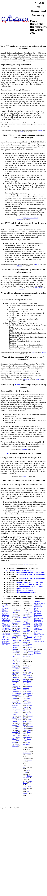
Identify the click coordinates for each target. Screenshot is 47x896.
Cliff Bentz (15, 701)
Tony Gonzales (16, 731)
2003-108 (38, 379)
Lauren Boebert (16, 622)
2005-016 (21, 289)
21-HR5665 (26, 564)
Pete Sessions (16, 724)
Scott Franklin (16, 629)
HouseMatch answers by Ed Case (30, 572)
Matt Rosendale (15, 680)
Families (37, 616)
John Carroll (5, 616)
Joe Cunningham (26, 736)
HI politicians (37, 653)
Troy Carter (26, 766)
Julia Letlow (26, 771)
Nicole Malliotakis (27, 720)
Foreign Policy (38, 618)
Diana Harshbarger (16, 710)
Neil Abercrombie (6, 624)
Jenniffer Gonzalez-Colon (16, 705)
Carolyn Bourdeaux (27, 616)
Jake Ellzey (26, 792)
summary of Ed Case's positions (32, 574)
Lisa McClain (15, 676)
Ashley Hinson (26, 699)
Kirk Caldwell (6, 620)
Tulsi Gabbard (6, 628)
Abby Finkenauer (27, 703)
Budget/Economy (39, 603)
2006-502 (21, 131)
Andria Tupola (6, 605)
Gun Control (38, 623)
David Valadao (27, 666)
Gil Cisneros (26, 675)
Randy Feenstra (16, 652)
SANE (17, 384)
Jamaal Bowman (27, 648)
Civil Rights (37, 605)
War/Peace (37, 639)
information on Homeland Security (19, 570)
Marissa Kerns (6, 621)
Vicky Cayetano (6, 630)
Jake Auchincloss (26, 630)
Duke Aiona (5, 615)
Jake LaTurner (15, 666)
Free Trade (37, 620)
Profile (36, 652)
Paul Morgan (6, 626)
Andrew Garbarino (16, 694)
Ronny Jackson (16, 720)
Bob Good (15, 741)
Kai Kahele (25, 620)
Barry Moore (16, 611)
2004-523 (44, 352)
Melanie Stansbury (27, 776)
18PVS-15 (24, 476)
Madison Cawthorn (15, 685)
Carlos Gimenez (27, 683)
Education (37, 611)
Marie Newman (26, 623)
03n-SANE (25, 449)
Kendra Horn (27, 730)
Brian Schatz (6, 633)
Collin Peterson (27, 710)
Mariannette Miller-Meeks (15, 647)
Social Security (39, 634)
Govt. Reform (38, 621)
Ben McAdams (27, 743)
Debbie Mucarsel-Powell (27, 687)
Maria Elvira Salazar (27, 692)
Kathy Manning (26, 641)
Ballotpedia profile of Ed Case (31, 586)
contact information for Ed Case (30, 582)
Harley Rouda (27, 681)
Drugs (36, 610)
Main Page (37, 651)
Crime (36, 608)
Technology (37, 638)
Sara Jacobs (26, 609)
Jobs (35, 631)
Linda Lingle (5, 641)
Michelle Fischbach (27, 706)
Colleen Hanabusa (5, 610)
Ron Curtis (5, 644)
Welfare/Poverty (39, 641)
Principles (37, 633)
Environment (38, 615)
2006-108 (19, 219)
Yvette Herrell (27, 713)
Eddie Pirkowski (5, 637)
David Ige (5, 613)
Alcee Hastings (27, 760)
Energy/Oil (37, 613)
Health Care (38, 625)
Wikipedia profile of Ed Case (30, 584)
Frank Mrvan (26, 627)
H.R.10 (33, 352)
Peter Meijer (15, 673)
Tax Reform (37, 636)
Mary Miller (16, 655)
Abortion (37, 601)
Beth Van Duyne (16, 734)
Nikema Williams (27, 613)
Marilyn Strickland (27, 655)
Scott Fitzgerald (15, 745)
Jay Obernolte (15, 615)
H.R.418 (37, 264)
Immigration (38, 630)
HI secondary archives (26, 592)
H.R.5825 (39, 130)
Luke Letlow (15, 669)
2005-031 (19, 265)
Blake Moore (16, 738)
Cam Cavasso (6, 634)
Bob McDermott (5, 607)
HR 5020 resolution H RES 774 (30, 218)
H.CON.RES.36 (38, 287)
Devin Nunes (27, 753)
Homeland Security (37, 627)
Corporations (38, 606)
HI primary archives (25, 590)
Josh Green (5, 618)
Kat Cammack (15, 625)
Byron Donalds (16, 632)
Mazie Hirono (6, 643)
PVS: (8, 453)
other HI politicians (24, 588)
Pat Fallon (15, 713)
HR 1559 (26, 379)
